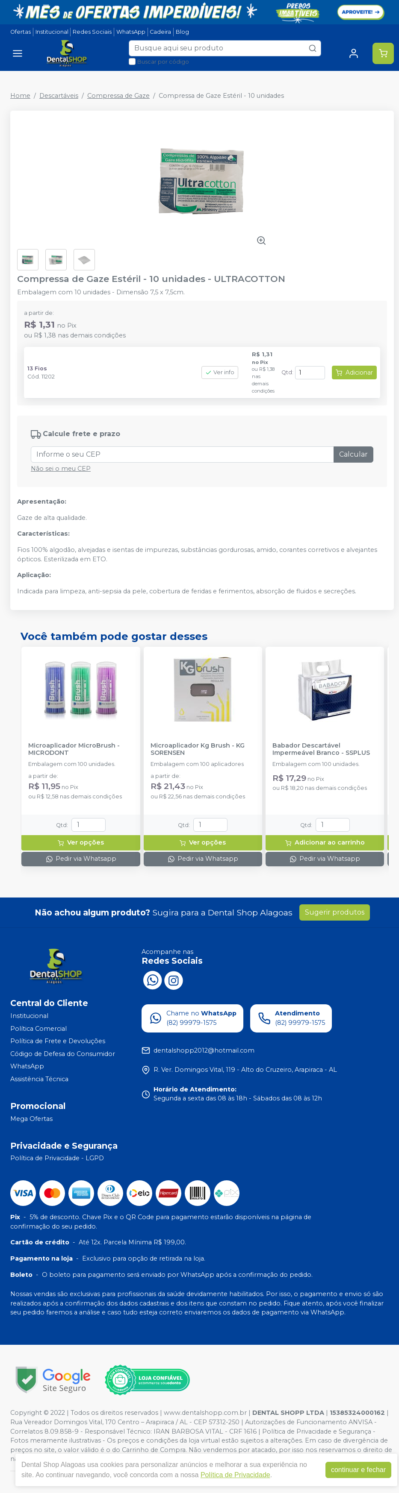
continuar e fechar (358, 1469)
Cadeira (160, 32)
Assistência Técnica (39, 1079)
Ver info (219, 372)
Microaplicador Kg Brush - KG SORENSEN (198, 749)
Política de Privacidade (235, 1474)
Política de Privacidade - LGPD (57, 1158)
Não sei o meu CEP (61, 468)
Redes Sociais (92, 32)
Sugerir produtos (334, 912)
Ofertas (20, 32)
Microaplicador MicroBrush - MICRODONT (74, 749)
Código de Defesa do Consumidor (62, 1054)
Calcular (353, 454)
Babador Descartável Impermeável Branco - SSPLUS (321, 749)
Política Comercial (38, 1028)
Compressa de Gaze (118, 96)
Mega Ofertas (31, 1119)
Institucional (51, 32)
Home (20, 96)
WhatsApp (130, 32)
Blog (182, 32)
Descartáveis (58, 96)
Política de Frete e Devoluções (57, 1041)
